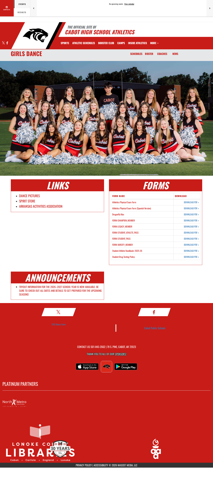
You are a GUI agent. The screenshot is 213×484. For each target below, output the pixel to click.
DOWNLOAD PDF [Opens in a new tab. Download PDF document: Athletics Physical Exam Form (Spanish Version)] (191, 208)
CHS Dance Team (59, 324)
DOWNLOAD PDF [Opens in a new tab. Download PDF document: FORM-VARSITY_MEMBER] (191, 244)
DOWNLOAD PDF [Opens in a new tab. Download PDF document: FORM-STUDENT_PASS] (191, 238)
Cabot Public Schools (155, 328)
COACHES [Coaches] (162, 53)
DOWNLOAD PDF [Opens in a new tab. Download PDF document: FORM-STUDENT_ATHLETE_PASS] (191, 232)
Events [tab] (22, 4)
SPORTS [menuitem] (65, 43)
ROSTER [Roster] (149, 53)
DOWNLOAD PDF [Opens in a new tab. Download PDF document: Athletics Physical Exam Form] (191, 202)
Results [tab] (22, 12)
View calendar (129, 4)
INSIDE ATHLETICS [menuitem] (137, 43)
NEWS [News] (175, 53)
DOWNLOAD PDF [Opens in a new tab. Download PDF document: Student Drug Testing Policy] (191, 256)
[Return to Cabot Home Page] (35, 35)
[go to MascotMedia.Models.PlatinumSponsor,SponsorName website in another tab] (106, 403)
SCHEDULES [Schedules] (136, 53)
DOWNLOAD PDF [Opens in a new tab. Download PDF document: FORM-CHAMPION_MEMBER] (191, 220)
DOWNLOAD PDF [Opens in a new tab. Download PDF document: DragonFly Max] (191, 214)
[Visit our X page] (3, 43)
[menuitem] (84, 43)
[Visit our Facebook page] (7, 43)
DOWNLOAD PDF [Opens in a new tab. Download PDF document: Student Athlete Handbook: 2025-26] (191, 250)
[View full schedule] (7, 8)
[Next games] (209, 8)
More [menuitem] (154, 43)
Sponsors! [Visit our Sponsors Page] (120, 354)
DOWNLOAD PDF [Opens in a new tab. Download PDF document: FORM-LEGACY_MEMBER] (191, 226)
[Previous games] (33, 8)
